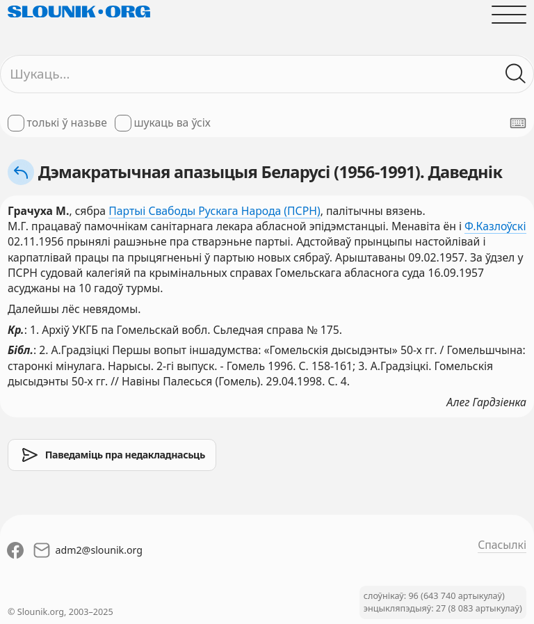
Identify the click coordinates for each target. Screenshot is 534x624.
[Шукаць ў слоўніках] (516, 74)
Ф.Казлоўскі (495, 226)
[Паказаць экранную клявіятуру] (518, 123)
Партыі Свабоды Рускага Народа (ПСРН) (214, 210)
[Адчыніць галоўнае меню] (509, 14)
